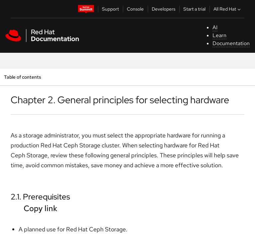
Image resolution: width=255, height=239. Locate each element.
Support (110, 9)
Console (135, 9)
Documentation (231, 43)
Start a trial (194, 9)
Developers (163, 9)
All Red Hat (227, 9)
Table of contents (22, 77)
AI (214, 27)
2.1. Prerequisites (40, 197)
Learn (219, 35)
